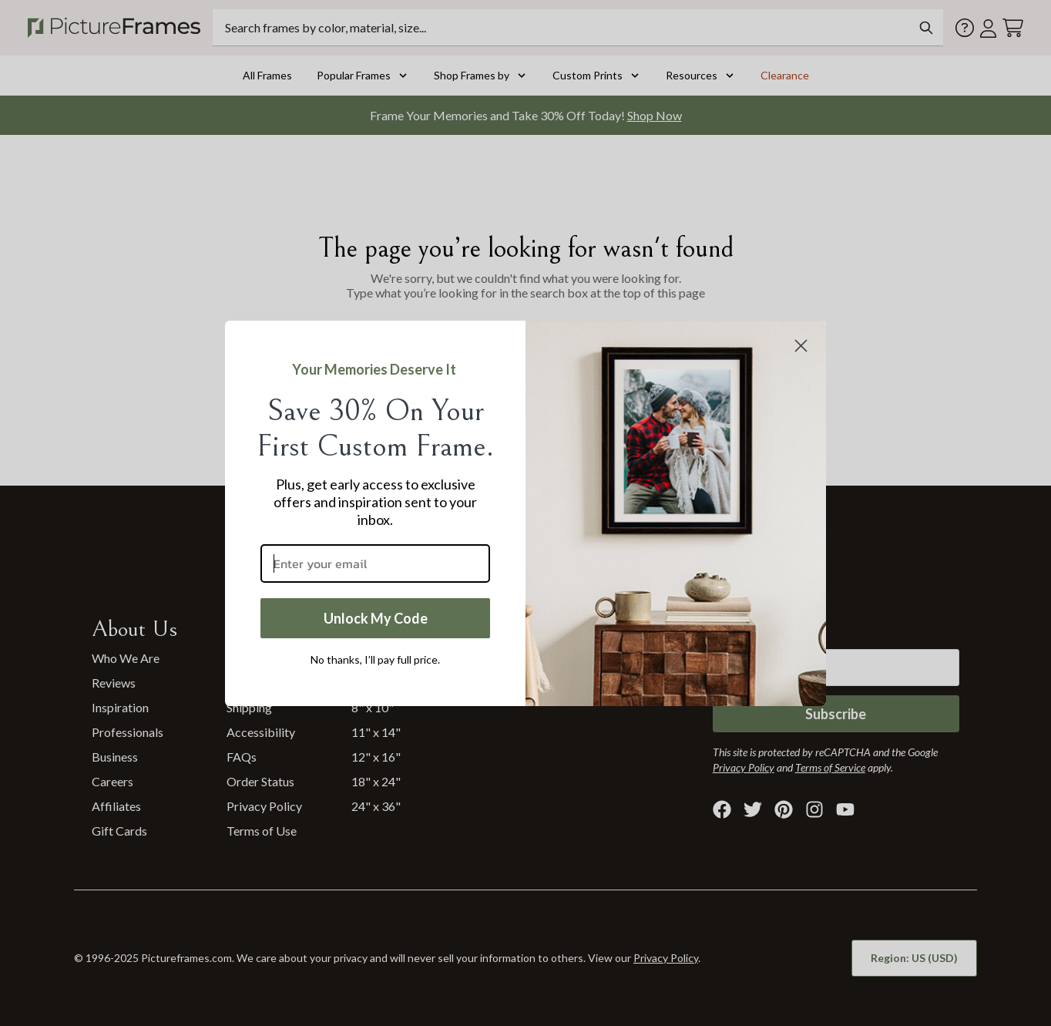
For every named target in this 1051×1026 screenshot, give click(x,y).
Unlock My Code (376, 618)
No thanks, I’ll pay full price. (375, 659)
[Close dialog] (800, 345)
